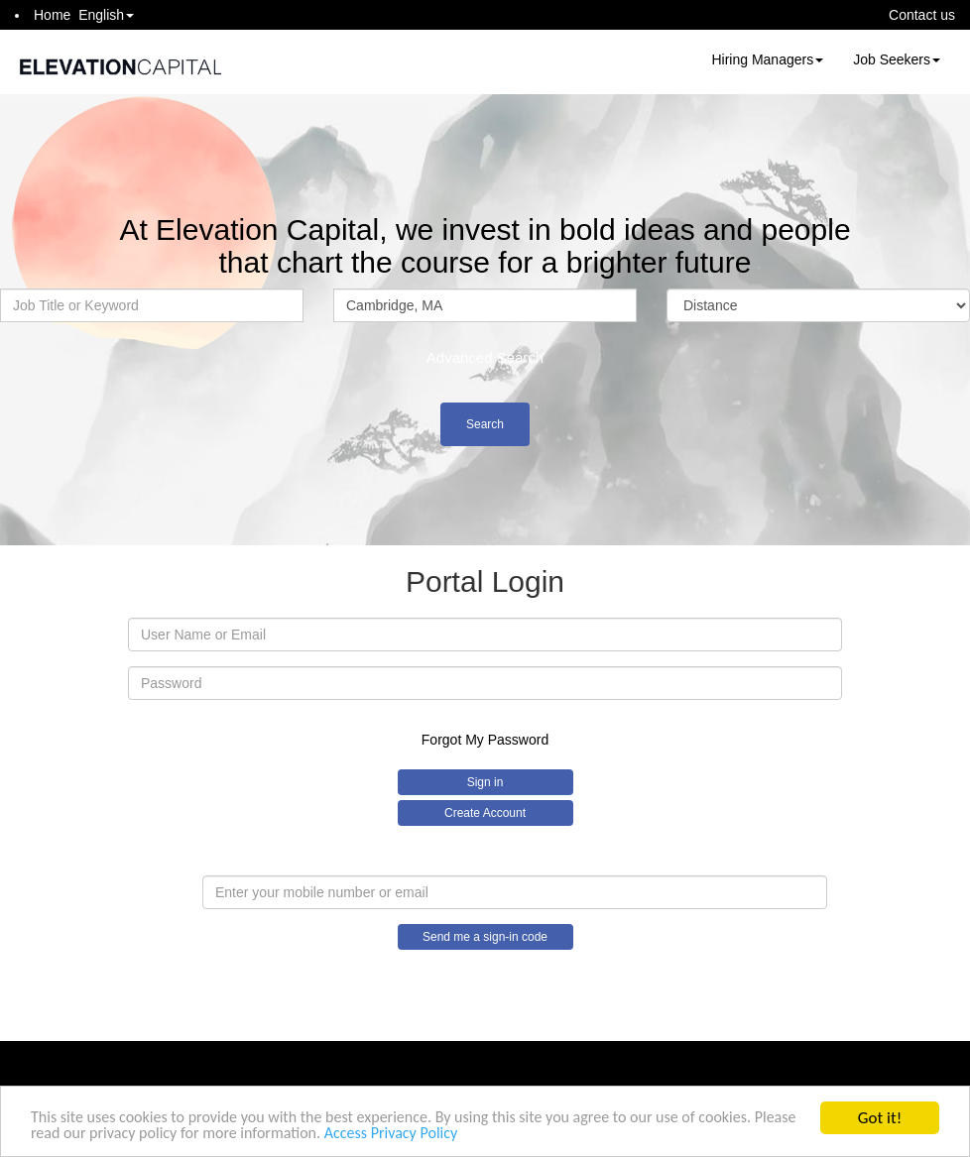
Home (52, 15)
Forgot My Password (485, 740)
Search (485, 424)
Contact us (922, 15)
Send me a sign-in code (485, 937)
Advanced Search (485, 357)
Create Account (485, 813)
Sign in (485, 782)
